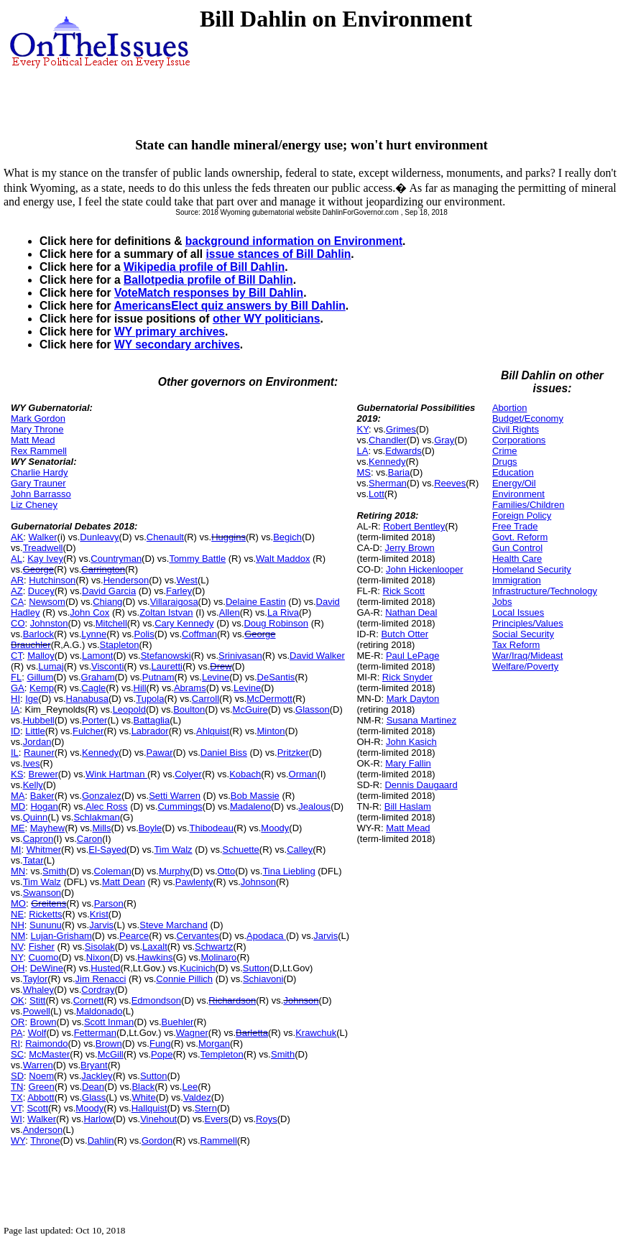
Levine (215, 677)
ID (15, 731)
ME (18, 828)
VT (16, 1108)
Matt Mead (33, 440)
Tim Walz (173, 849)
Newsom (47, 601)
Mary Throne (37, 429)
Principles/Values (527, 623)
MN (18, 871)
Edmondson (156, 1000)
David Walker (317, 655)
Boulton (189, 709)
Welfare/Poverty (525, 666)
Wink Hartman (116, 774)
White (143, 1097)
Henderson (126, 580)
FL (16, 677)
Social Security (523, 634)
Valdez (197, 1097)
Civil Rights (515, 429)
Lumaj (50, 666)
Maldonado (99, 1011)
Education (513, 472)
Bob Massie (255, 795)
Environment (518, 494)
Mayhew (47, 828)
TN (17, 1086)
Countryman (116, 558)
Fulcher (88, 731)
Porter (94, 720)
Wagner (192, 1032)
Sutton (256, 968)
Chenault (165, 537)
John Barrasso (41, 494)
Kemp (41, 688)
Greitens (48, 903)
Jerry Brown (409, 547)
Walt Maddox (283, 558)
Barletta (252, 1032)
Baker (42, 795)
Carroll (205, 698)
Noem (41, 1075)
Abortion (509, 407)
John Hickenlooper (424, 569)
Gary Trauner (38, 483)
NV (17, 946)
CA (17, 601)
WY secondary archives (177, 344)
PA (16, 1032)
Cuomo (44, 957)
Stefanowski (166, 655)
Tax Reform (516, 644)
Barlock (38, 634)
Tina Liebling (288, 871)
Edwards (403, 450)
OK (17, 1000)
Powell (36, 1011)
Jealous (314, 806)
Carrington (103, 569)
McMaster (49, 1054)
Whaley (38, 989)
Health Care (517, 558)
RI (15, 1043)
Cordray (97, 989)
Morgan (214, 1043)
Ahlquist (212, 731)
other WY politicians (266, 319)
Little (35, 731)
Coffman (199, 634)
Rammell (218, 1140)
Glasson (312, 709)
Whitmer (44, 849)
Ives (31, 763)
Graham (98, 677)
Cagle (93, 688)
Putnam (158, 677)
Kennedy (100, 752)
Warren (38, 1065)
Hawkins (154, 957)
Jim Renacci (100, 978)
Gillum (40, 677)
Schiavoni (263, 978)
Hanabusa (87, 698)
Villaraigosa (174, 601)
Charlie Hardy (39, 472)
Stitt (37, 1000)
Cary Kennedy (183, 623)
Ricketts (45, 914)
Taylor (35, 978)
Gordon (157, 1140)
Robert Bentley (414, 526)
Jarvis (101, 925)
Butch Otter (404, 634)
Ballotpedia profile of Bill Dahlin (208, 280)
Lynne (93, 634)
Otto (227, 871)
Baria (399, 472)
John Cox (89, 612)
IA (15, 709)
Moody (275, 828)
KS (17, 774)
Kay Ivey (45, 558)
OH (18, 968)
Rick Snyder (407, 677)
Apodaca (266, 935)
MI (16, 849)
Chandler (388, 440)
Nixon (98, 957)
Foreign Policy (521, 515)
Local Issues (518, 612)
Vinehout (158, 1119)
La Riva (283, 612)
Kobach (245, 774)
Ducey (41, 591)
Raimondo (46, 1043)
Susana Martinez (422, 720)
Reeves (450, 483)
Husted (105, 968)
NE (17, 914)
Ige (31, 698)
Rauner (39, 752)
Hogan (43, 806)
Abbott (41, 1097)
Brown (43, 1022)
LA (362, 450)
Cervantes (198, 935)
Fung (160, 1043)
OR (18, 1022)
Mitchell (111, 623)
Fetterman (95, 1032)
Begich (287, 537)
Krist (99, 914)
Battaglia (152, 720)
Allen (229, 612)
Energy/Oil (514, 483)
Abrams (190, 688)
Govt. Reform (520, 537)
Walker (43, 537)
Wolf (37, 1032)
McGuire (250, 709)
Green (42, 1086)
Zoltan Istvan (166, 612)
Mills (101, 828)
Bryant (94, 1065)
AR (17, 580)
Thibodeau (212, 828)
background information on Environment (293, 241)
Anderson (43, 1129)
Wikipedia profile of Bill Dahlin (204, 267)
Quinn (35, 817)
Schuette (241, 849)
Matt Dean (123, 881)
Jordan (37, 741)
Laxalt (154, 946)
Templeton (222, 1054)
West (187, 580)
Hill (140, 688)
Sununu (45, 925)
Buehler (178, 1022)
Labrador (150, 731)
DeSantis (276, 677)
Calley (300, 849)
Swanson (42, 892)
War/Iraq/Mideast (527, 655)
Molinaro (218, 957)
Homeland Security (531, 569)
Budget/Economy (527, 418)
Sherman (388, 483)
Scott (37, 1108)
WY (18, 1140)
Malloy (41, 655)
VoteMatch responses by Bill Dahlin (208, 293)
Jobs (502, 601)
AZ (17, 591)
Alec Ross (107, 806)
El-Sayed (107, 849)
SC (17, 1054)
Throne (45, 1140)
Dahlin (101, 1140)
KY (362, 429)
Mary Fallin (408, 763)
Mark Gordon (38, 418)
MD (18, 806)
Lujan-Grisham (60, 935)
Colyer (188, 774)
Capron (38, 838)
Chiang (107, 601)
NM (18, 935)
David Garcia (109, 591)
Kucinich (197, 968)
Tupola (150, 698)
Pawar (160, 752)
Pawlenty (194, 881)
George (38, 569)
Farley (179, 591)
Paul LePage (412, 655)
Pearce (134, 935)
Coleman (112, 871)
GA (17, 688)
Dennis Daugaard (420, 784)
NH (17, 925)
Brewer (43, 774)
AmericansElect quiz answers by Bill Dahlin (229, 306)
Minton (271, 731)
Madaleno (250, 806)
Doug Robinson (276, 623)
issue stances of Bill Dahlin (278, 254)
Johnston (49, 623)
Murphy (174, 871)
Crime (504, 450)
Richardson (232, 1000)
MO (18, 903)
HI (15, 698)
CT (16, 655)
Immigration (516, 580)
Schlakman (96, 817)
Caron (89, 838)
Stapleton (119, 644)
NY (17, 957)
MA (18, 795)
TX (17, 1097)
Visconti (107, 666)
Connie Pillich (184, 978)
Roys (266, 1119)
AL (16, 558)
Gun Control (517, 547)
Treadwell (43, 547)
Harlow (97, 1119)
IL (15, 752)
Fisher (42, 946)
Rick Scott (404, 591)
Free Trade (515, 526)
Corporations (518, 440)
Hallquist (149, 1108)
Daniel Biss (223, 752)
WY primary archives (169, 331)
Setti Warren (174, 795)
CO (18, 623)
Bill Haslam (407, 806)
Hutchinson (52, 580)
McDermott (269, 698)
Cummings (179, 806)
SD (17, 1075)
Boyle (150, 828)
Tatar (33, 860)
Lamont (97, 655)
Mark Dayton (413, 698)
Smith (54, 871)
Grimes (401, 429)
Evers (217, 1119)
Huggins (228, 537)
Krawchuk (315, 1032)
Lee (190, 1086)
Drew (220, 666)
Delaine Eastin (256, 601)
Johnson (258, 881)
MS (363, 472)
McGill (111, 1054)
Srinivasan (240, 655)
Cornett (88, 1000)
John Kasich (411, 741)
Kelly (33, 784)
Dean (93, 1086)
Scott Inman (109, 1022)
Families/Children (528, 504)
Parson (109, 903)
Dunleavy (99, 537)
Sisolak (100, 946)
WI (16, 1119)
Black (142, 1086)
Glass (94, 1097)
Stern (206, 1108)
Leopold (129, 709)
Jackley (96, 1075)
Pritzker (293, 752)
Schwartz (214, 946)
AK (17, 537)
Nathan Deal (411, 612)
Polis (144, 634)
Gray (444, 440)
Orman (303, 774)
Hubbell (39, 720)
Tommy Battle (197, 558)
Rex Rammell (39, 450)
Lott (376, 494)
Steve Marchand (173, 925)
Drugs (504, 461)
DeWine (46, 968)
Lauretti (167, 666)
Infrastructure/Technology (544, 591)
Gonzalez (101, 795)
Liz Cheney (34, 504)
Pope (161, 1054)
